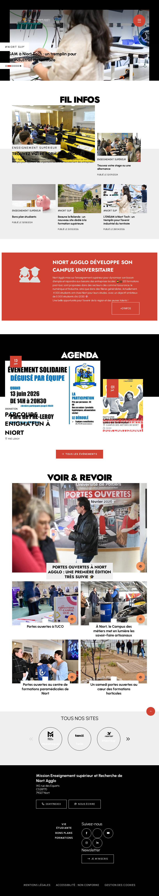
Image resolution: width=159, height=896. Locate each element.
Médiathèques (50, 744)
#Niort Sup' (109, 740)
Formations (64, 837)
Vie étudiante (64, 826)
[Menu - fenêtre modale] (139, 20)
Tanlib (79, 744)
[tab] (6, 66)
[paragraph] (53, 133)
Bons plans (63, 832)
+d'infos (125, 308)
